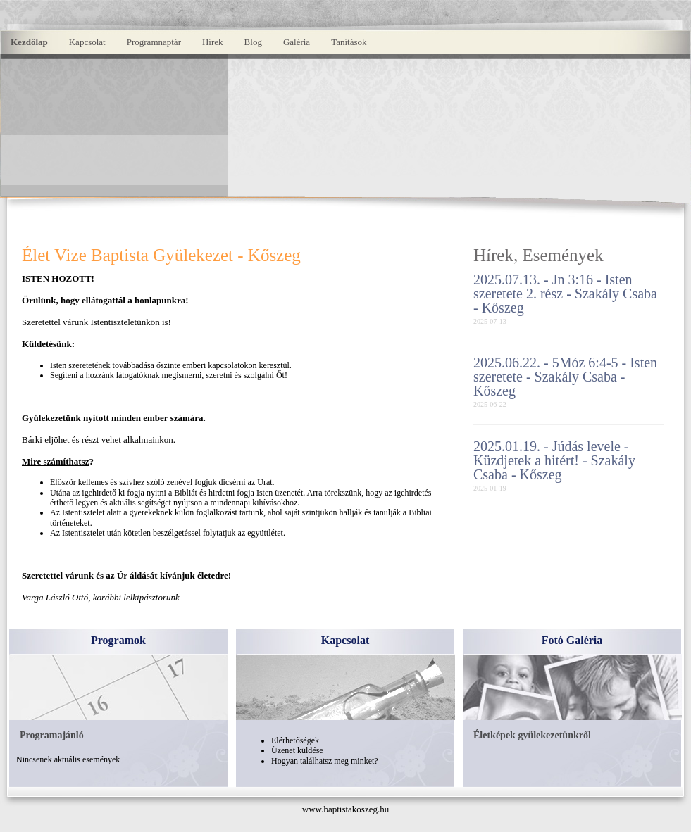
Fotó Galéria (572, 640)
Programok (118, 640)
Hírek (212, 42)
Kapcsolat (87, 42)
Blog (253, 42)
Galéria (296, 42)
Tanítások (348, 42)
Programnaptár (154, 42)
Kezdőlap (29, 42)
